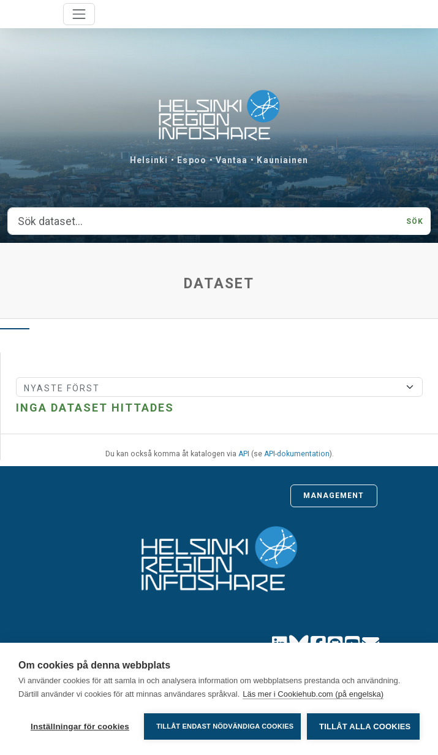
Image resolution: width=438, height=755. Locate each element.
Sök (414, 221)
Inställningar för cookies (80, 726)
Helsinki (149, 160)
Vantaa (232, 160)
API (243, 454)
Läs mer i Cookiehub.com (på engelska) (313, 694)
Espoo (191, 160)
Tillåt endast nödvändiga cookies (224, 726)
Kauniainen (282, 160)
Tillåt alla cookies (364, 726)
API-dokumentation (297, 454)
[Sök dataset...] (203, 221)
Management (333, 495)
